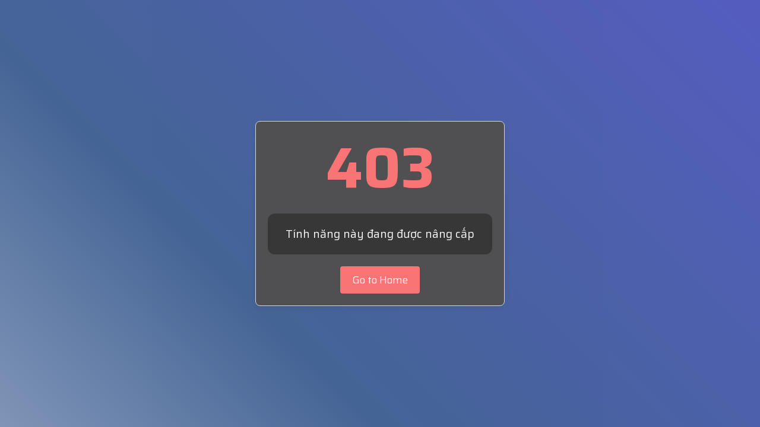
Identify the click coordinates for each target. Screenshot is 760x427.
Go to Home (380, 280)
